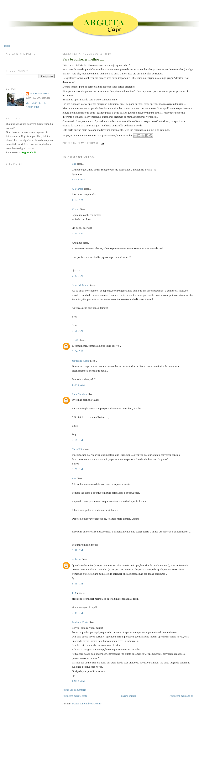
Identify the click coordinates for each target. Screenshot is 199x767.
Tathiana (76, 559)
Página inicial (128, 695)
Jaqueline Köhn (80, 360)
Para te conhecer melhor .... (83, 59)
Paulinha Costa (80, 622)
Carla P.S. (77, 449)
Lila (74, 163)
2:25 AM (77, 233)
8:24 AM (77, 351)
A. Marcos (77, 188)
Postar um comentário (74, 689)
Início (7, 45)
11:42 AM (78, 384)
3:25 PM (77, 469)
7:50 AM (77, 330)
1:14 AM (77, 199)
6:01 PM (77, 612)
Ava (74, 478)
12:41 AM (78, 179)
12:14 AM (78, 680)
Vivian (75, 209)
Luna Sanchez (79, 394)
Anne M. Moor (80, 285)
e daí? (75, 340)
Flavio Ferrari (40, 94)
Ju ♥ (74, 592)
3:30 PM (77, 550)
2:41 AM (77, 275)
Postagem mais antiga (181, 695)
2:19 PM (77, 439)
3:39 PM (77, 583)
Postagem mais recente (74, 695)
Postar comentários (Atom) (86, 703)
